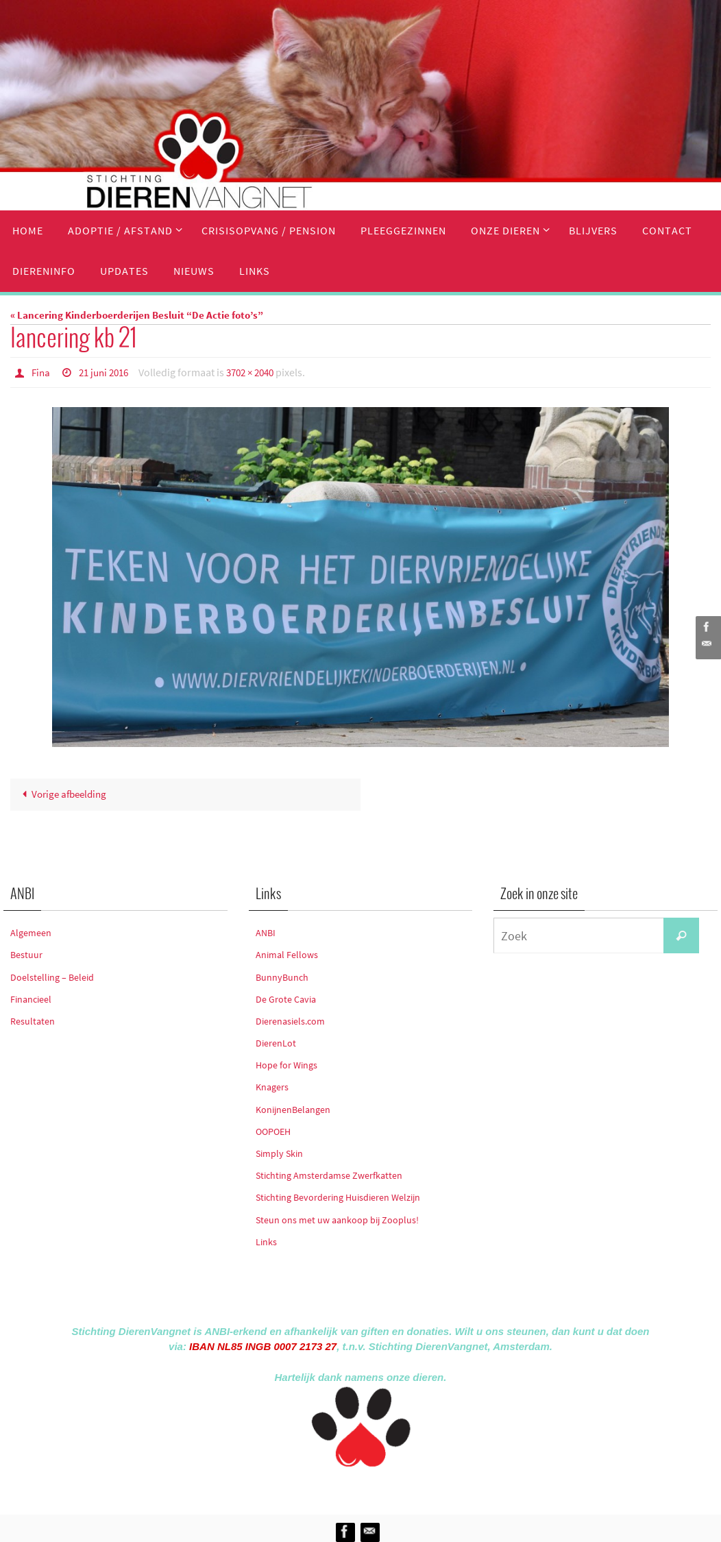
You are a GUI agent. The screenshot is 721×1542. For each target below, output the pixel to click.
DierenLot (276, 1042)
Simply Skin (279, 1153)
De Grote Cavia (286, 998)
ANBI (266, 932)
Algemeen (30, 932)
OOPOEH (273, 1131)
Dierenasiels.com (290, 1020)
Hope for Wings (286, 1065)
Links (266, 1241)
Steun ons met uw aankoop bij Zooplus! (337, 1219)
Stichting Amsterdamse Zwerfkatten (329, 1174)
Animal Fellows (287, 955)
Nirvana (378, 1487)
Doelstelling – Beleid (52, 976)
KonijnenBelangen (293, 1109)
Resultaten (32, 1020)
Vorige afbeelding (61, 793)
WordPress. (423, 1487)
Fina (41, 372)
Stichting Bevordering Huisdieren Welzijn (338, 1197)
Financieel (30, 998)
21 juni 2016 (107, 372)
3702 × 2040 (259, 372)
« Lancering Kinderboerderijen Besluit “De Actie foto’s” (136, 314)
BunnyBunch (282, 976)
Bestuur (26, 955)
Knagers (272, 1087)
